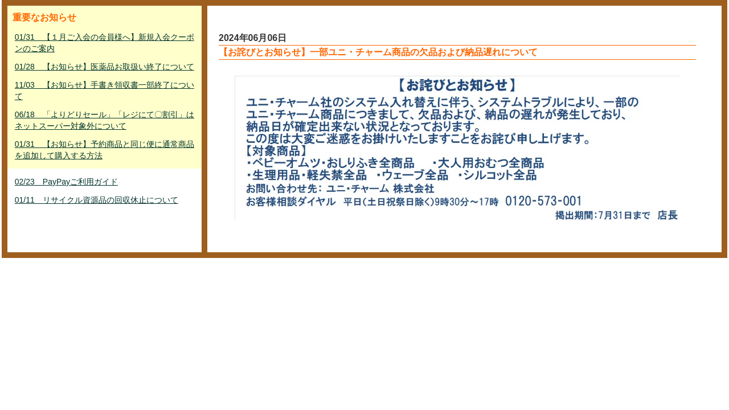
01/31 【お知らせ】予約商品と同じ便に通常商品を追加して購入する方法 (104, 150)
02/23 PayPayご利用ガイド (66, 181)
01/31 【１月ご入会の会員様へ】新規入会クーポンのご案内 (104, 42)
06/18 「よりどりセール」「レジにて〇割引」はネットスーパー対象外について (104, 120)
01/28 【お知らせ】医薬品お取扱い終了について (104, 66)
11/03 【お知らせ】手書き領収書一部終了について (104, 90)
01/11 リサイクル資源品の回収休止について (96, 199)
